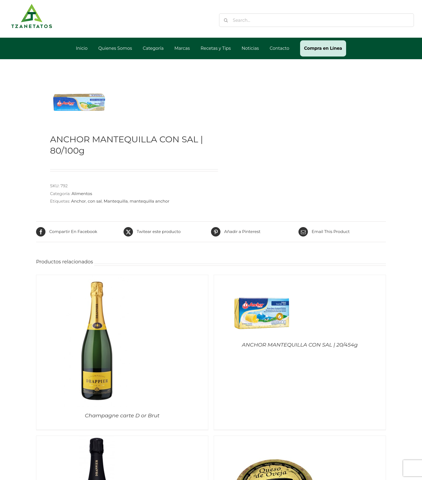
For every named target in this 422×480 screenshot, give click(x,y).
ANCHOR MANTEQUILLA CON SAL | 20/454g (300, 344)
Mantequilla (116, 201)
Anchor (78, 201)
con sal (95, 201)
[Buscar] (226, 20)
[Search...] (316, 20)
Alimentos (82, 193)
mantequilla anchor (150, 201)
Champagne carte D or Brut (122, 415)
